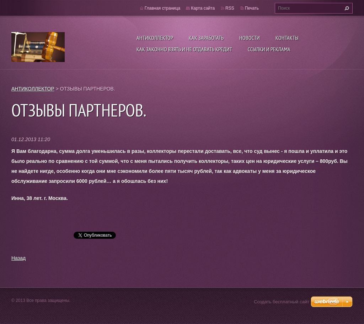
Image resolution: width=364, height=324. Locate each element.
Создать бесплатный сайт (281, 301)
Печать (252, 8)
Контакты (287, 37)
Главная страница (163, 8)
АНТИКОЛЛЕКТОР (154, 37)
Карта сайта (203, 8)
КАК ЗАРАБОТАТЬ (206, 37)
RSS (229, 8)
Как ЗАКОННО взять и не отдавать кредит (184, 49)
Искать (346, 8)
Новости (249, 37)
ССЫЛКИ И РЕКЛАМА (269, 49)
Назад (18, 258)
